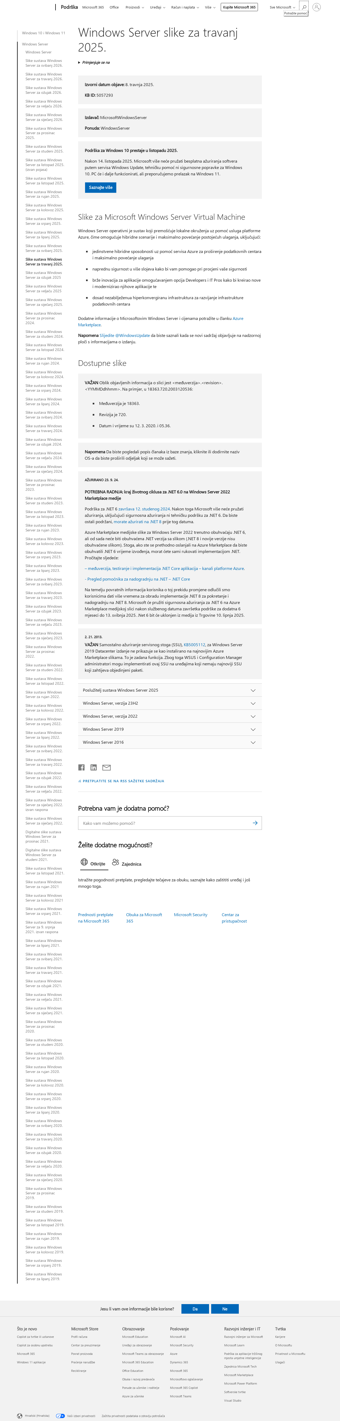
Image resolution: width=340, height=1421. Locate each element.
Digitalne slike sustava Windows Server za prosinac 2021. (43, 837)
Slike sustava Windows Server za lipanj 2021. (44, 943)
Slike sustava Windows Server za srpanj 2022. (44, 721)
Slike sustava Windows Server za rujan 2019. (44, 1236)
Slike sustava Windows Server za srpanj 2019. (44, 1263)
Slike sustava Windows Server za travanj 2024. (44, 428)
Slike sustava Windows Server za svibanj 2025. (44, 248)
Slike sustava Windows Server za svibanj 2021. (44, 956)
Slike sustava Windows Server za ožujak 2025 (44, 275)
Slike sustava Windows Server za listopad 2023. (45, 514)
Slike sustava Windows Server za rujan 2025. (44, 194)
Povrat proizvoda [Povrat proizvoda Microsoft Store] (82, 1354)
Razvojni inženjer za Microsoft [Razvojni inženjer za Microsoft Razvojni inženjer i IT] (243, 1337)
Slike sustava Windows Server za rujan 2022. (44, 694)
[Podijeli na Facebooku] (82, 766)
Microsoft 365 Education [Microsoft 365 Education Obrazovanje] (138, 1362)
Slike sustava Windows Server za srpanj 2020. (44, 1096)
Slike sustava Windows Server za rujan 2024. (44, 361)
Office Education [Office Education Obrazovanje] (132, 1371)
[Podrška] (68, 7)
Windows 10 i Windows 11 (43, 33)
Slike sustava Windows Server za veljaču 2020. (44, 1164)
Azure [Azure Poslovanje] (173, 1354)
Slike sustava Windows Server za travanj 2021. (44, 970)
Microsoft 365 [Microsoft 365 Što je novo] (26, 1354)
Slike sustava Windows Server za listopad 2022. (45, 681)
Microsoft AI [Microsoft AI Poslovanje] (178, 1337)
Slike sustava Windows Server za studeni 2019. (44, 1209)
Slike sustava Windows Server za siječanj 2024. (44, 469)
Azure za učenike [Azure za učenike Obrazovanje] (133, 1396)
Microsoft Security (190, 914)
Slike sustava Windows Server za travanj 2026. (44, 76)
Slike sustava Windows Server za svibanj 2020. (44, 1123)
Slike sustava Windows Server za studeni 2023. (44, 500)
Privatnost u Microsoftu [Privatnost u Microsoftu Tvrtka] (290, 1354)
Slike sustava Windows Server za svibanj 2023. (44, 581)
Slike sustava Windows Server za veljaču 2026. (44, 103)
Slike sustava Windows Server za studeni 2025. (44, 149)
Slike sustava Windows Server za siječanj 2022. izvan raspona (44, 805)
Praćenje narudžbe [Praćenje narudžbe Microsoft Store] (83, 1362)
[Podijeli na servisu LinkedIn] (91, 766)
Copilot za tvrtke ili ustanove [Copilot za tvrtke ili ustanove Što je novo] (35, 1337)
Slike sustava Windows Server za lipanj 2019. (44, 1276)
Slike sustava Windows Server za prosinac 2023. (44, 485)
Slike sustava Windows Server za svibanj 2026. (44, 63)
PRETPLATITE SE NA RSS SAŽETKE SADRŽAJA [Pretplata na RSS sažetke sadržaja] (123, 781)
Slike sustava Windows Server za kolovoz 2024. (45, 374)
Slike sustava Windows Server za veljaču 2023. (44, 622)
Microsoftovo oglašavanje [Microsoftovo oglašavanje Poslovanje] (186, 1379)
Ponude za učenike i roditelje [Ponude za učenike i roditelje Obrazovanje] (140, 1388)
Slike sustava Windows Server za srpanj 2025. (44, 221)
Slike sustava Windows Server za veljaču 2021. (44, 997)
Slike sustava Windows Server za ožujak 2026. (44, 90)
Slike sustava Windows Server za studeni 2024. (44, 334)
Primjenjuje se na (95, 62)
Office (114, 7)
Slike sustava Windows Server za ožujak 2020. (44, 1150)
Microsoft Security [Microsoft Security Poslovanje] (181, 1345)
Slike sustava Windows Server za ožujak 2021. (44, 983)
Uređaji (155, 7)
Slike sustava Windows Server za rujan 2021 (44, 884)
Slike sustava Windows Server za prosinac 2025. (44, 133)
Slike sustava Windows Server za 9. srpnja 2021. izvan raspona (44, 927)
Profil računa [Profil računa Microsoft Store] (79, 1337)
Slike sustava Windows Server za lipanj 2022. (44, 735)
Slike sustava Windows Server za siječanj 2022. (44, 821)
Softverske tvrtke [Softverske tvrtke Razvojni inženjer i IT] (235, 1392)
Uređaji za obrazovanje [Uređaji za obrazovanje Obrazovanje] (137, 1345)
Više (208, 7)
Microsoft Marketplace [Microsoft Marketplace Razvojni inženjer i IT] (238, 1375)
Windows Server (35, 44)
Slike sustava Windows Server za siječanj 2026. (44, 117)
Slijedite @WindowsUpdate (125, 335)
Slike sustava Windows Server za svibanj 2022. (44, 748)
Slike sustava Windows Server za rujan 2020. (44, 1069)
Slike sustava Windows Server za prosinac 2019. (44, 1193)
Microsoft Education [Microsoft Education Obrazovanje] (135, 1337)
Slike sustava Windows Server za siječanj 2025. (44, 302)
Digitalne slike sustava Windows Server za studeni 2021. (43, 855)
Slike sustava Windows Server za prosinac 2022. (44, 651)
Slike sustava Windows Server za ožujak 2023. (44, 609)
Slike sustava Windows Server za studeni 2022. (44, 667)
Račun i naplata (183, 7)
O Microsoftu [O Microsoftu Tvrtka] (283, 1345)
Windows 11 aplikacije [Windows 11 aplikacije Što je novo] (31, 1362)
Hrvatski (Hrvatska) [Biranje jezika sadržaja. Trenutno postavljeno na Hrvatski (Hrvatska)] (37, 1416)
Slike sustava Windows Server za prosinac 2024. (44, 318)
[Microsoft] (35, 7)
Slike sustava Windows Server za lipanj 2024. (44, 401)
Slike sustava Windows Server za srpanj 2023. (44, 555)
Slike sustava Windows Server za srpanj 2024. (44, 388)
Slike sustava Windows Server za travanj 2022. (44, 762)
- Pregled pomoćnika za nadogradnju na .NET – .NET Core (137, 579)
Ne (224, 1309)
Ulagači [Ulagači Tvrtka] (280, 1362)
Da (195, 1309)
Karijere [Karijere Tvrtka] (280, 1337)
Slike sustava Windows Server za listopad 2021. (45, 871)
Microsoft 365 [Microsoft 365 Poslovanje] (179, 1371)
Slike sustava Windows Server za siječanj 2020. (44, 1177)
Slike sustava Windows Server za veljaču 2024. (44, 455)
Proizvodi (133, 7)
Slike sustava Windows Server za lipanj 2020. (44, 1110)
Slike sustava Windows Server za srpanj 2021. (44, 911)
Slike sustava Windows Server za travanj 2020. (44, 1136)
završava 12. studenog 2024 (144, 508)
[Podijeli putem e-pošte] (104, 766)
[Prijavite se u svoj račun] (316, 7)
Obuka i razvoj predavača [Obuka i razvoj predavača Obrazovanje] (138, 1379)
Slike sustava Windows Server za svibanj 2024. (44, 415)
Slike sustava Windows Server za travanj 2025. (44, 262)
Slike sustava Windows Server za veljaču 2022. (44, 789)
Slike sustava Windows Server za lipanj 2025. (44, 234)
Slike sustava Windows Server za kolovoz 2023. (45, 541)
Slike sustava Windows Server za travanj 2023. (44, 595)
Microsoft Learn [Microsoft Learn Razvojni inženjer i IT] (234, 1345)
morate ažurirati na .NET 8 (138, 521)
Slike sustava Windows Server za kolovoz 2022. (45, 708)
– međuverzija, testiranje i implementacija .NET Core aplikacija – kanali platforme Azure (164, 568)
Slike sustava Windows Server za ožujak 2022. (44, 775)
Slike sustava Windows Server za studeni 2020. (44, 1042)
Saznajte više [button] (100, 187)
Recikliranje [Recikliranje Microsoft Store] (78, 1371)
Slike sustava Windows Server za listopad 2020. (45, 1055)
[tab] (94, 863)
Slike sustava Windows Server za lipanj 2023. (44, 568)
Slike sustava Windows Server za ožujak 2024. (44, 442)
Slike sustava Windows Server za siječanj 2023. (44, 635)
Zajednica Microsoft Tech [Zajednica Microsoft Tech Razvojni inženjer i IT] (240, 1366)
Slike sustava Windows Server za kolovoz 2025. (45, 207)
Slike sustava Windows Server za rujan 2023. (44, 527)
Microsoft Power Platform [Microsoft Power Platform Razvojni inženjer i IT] (240, 1383)
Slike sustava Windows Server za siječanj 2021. (44, 1010)
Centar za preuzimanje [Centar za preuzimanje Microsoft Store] (85, 1345)
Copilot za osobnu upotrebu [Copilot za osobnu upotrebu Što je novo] (35, 1345)
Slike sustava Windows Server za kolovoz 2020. (45, 1083)
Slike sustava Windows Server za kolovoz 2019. (45, 1249)
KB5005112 (194, 644)
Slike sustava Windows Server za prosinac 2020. (44, 1026)
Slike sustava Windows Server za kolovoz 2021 (44, 898)
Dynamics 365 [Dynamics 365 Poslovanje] (179, 1362)
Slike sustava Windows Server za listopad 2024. (45, 347)
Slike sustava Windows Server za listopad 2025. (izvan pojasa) (45, 165)
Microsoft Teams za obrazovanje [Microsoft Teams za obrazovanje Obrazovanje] (143, 1354)
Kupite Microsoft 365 (239, 7)
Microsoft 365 (93, 7)
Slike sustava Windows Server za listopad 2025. (45, 180)
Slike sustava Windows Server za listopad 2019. (45, 1222)
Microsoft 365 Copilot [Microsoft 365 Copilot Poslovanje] (184, 1388)
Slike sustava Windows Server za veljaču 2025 (44, 288)
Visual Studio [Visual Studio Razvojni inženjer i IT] (232, 1400)
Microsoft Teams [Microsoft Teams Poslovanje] (181, 1396)
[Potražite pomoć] (304, 7)
